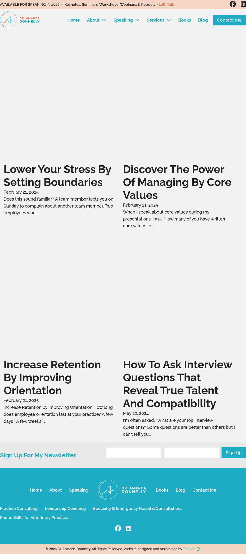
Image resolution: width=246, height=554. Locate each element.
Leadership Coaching (65, 508)
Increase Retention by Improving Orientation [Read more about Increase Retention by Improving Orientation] (52, 377)
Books (184, 20)
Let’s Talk (166, 4)
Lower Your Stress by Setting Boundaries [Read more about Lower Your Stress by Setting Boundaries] (57, 176)
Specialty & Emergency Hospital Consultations (137, 508)
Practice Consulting (19, 508)
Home (73, 20)
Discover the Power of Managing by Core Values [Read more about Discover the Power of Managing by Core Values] (177, 182)
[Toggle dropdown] (104, 20)
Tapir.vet (189, 549)
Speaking (123, 20)
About (93, 20)
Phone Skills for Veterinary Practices (34, 517)
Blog (203, 20)
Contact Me (229, 20)
